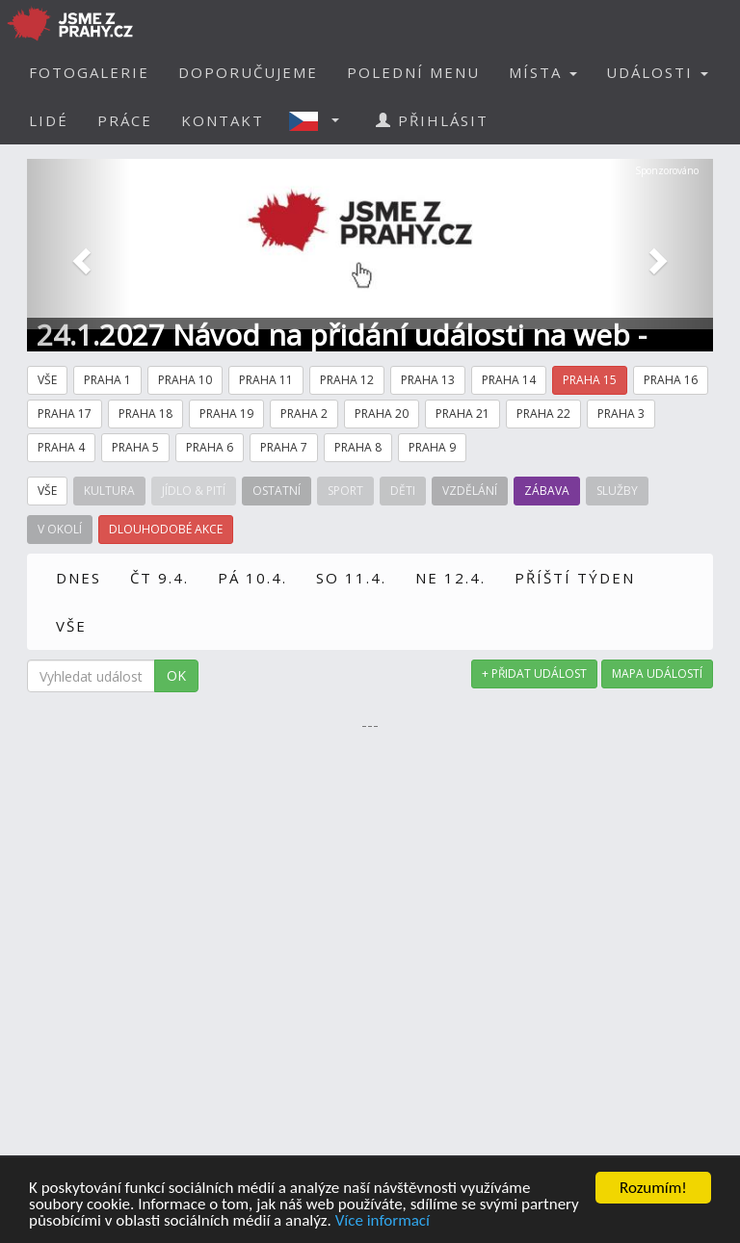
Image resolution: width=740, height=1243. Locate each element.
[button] (319, 120)
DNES (78, 577)
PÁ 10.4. (252, 577)
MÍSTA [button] (543, 72)
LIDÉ (48, 120)
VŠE (71, 625)
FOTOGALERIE (89, 72)
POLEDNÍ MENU (413, 72)
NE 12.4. (450, 577)
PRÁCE (124, 120)
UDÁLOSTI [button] (657, 72)
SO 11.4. (351, 577)
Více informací (382, 1221)
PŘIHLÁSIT (432, 120)
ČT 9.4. (159, 577)
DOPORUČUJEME (248, 72)
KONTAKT (222, 120)
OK (176, 675)
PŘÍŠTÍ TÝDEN (575, 577)
